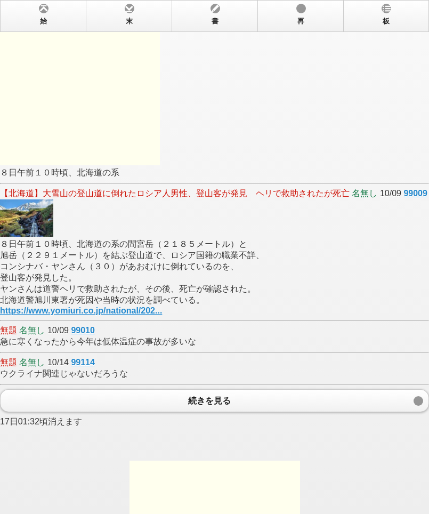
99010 (83, 330)
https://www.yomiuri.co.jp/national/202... (81, 310)
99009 (415, 193)
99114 (83, 362)
